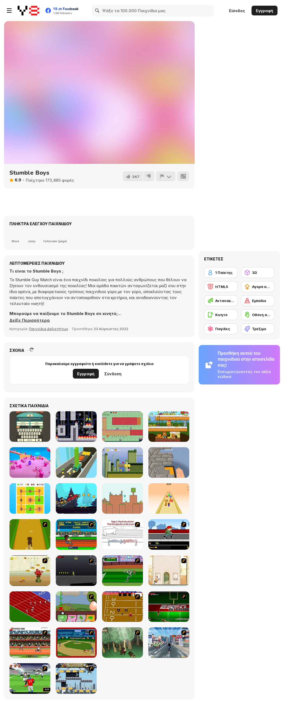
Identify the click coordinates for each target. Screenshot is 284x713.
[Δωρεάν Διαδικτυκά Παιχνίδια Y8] (28, 10)
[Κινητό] (221, 314)
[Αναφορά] (165, 176)
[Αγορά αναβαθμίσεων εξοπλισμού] (258, 286)
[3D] (258, 272)
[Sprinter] (29, 606)
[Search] (97, 10)
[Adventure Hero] (122, 426)
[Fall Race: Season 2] (29, 462)
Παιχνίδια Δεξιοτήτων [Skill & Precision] (48, 329)
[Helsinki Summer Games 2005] (76, 534)
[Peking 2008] (29, 642)
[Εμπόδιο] (258, 300)
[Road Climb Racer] (76, 498)
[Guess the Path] (29, 498)
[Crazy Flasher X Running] (76, 570)
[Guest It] (29, 426)
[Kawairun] (122, 642)
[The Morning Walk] (168, 570)
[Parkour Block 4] (168, 462)
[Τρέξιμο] (258, 328)
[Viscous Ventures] (122, 498)
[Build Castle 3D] (76, 462)
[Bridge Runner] (168, 498)
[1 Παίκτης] (221, 272)
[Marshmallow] (76, 426)
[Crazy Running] (168, 642)
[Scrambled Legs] (122, 606)
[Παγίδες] (221, 328)
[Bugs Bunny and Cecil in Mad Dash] (122, 570)
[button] (29, 320)
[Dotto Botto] (122, 462)
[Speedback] (168, 606)
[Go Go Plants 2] (76, 606)
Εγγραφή (264, 10)
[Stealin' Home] (76, 642)
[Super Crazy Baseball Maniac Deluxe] (122, 534)
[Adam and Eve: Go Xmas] (168, 426)
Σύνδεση (113, 374)
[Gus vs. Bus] (168, 534)
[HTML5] (221, 286)
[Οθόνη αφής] (258, 314)
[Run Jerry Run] (29, 570)
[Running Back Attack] (29, 678)
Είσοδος (237, 10)
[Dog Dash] (29, 534)
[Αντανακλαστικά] (221, 300)
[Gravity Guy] (76, 678)
